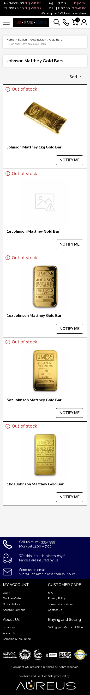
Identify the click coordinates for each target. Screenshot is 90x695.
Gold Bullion (38, 39)
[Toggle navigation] (6, 22)
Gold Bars (55, 39)
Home (10, 39)
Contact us (55, 610)
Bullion (22, 39)
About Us (9, 633)
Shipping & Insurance (17, 639)
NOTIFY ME (70, 160)
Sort (74, 77)
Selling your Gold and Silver (66, 627)
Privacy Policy (57, 598)
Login (6, 592)
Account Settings (14, 610)
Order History (11, 604)
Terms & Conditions (60, 604)
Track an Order (12, 598)
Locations (9, 627)
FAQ (50, 592)
